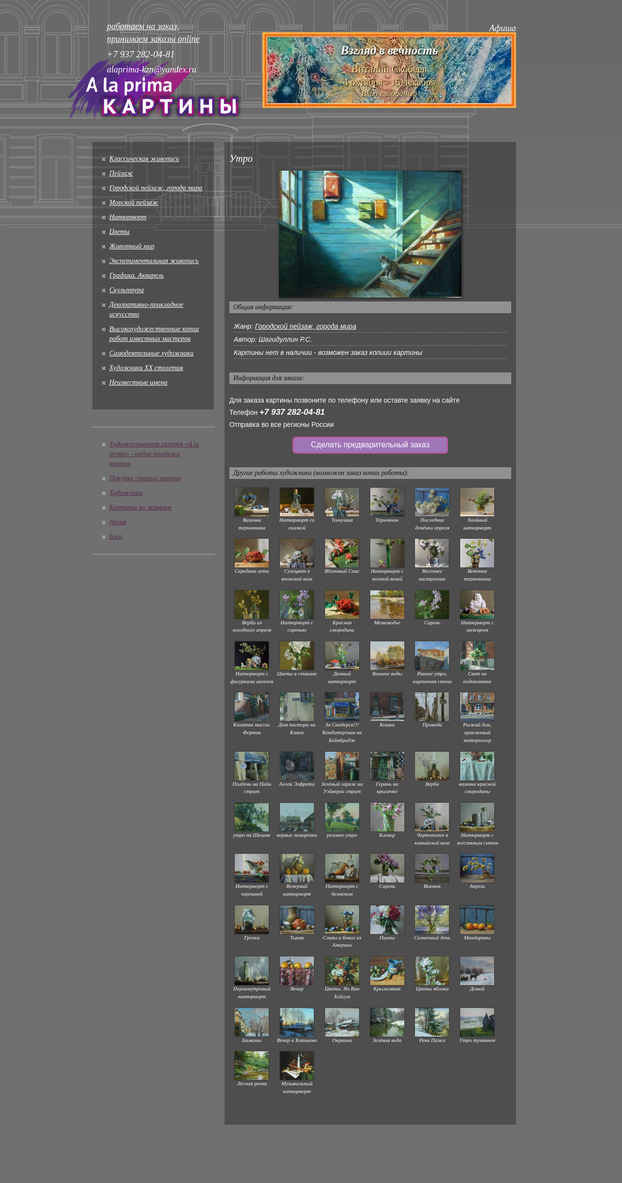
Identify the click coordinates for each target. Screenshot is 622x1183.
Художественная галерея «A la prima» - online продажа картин (154, 454)
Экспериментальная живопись (154, 261)
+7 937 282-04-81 (292, 412)
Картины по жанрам (140, 507)
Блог (115, 536)
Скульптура (126, 290)
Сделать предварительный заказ (370, 445)
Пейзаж (121, 173)
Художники (126, 492)
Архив (117, 522)
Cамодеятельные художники (151, 353)
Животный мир (132, 246)
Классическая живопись (144, 158)
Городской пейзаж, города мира (155, 188)
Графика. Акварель (136, 275)
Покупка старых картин (145, 478)
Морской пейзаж (133, 202)
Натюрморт (127, 217)
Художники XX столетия (146, 367)
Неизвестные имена (138, 382)
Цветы (119, 231)
